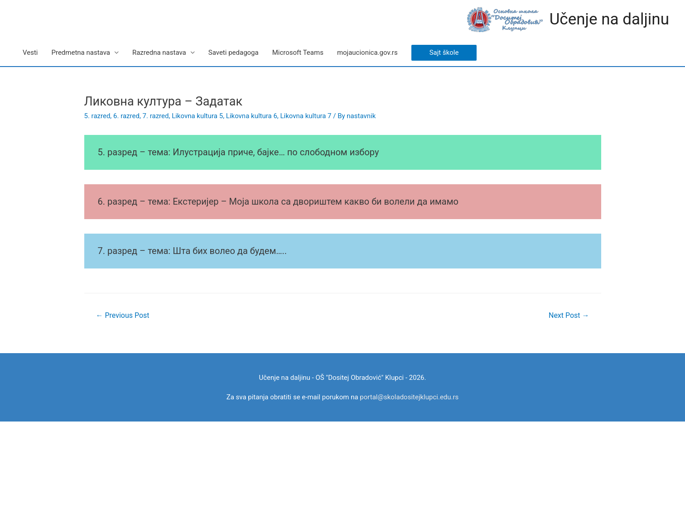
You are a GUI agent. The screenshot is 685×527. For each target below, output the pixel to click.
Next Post (569, 315)
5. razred (97, 116)
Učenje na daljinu (609, 19)
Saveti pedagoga (233, 52)
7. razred (156, 116)
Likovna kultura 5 (197, 116)
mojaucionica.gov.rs (367, 52)
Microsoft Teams (297, 52)
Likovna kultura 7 (306, 116)
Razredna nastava (159, 52)
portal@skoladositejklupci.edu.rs (409, 397)
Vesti (30, 52)
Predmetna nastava (80, 52)
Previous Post (122, 315)
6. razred (126, 116)
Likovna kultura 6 (251, 116)
